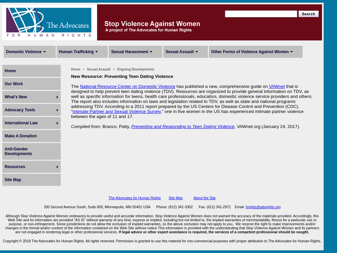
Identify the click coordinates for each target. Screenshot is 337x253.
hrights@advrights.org (263, 207)
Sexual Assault (179, 51)
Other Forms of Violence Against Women (250, 51)
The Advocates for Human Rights (134, 198)
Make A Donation (21, 136)
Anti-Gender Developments (18, 151)
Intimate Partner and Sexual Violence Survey (116, 111)
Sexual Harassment (129, 51)
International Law (21, 123)
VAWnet (277, 86)
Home (10, 71)
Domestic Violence (24, 51)
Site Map (13, 179)
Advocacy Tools (20, 110)
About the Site (205, 198)
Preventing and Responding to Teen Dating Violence (183, 126)
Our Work (14, 84)
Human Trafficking (76, 51)
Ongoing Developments (135, 69)
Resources (15, 166)
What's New (16, 97)
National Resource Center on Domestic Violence (128, 86)
